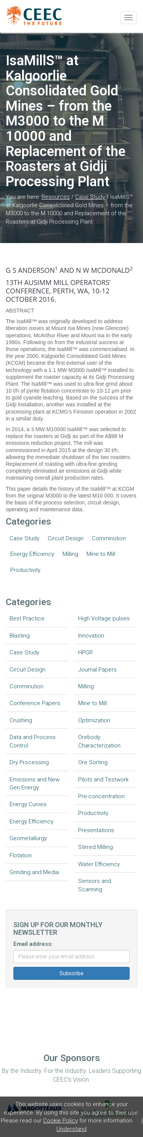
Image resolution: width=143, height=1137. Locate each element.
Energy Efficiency (32, 554)
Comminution (109, 538)
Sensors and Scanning (94, 885)
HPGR (85, 652)
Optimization (94, 720)
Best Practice (27, 618)
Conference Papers (35, 703)
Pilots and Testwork (103, 779)
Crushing (21, 720)
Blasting (20, 635)
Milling (70, 554)
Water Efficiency (99, 864)
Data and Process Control (33, 741)
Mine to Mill (101, 554)
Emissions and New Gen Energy (34, 783)
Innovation (91, 635)
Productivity (25, 570)
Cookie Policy (60, 1120)
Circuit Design (66, 538)
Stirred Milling (95, 847)
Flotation (21, 855)
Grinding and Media (34, 872)
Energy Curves (28, 804)
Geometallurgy (28, 838)
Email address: (33, 944)
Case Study (90, 196)
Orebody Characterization (99, 741)
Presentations (96, 830)
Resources (56, 196)
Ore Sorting (93, 762)
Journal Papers (97, 669)
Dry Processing (29, 762)
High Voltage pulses (104, 618)
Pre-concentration (101, 796)
